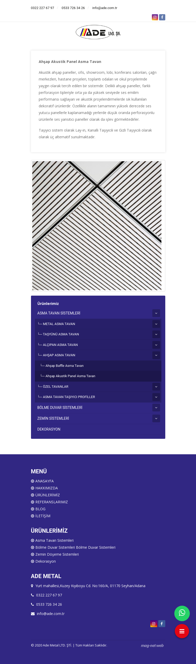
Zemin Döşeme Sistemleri (57, 554)
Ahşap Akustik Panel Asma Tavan (70, 376)
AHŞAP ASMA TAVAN (59, 355)
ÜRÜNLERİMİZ (47, 494)
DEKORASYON (48, 429)
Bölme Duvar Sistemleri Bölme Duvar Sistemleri (75, 547)
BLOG (40, 508)
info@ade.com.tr (104, 8)
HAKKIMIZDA (46, 487)
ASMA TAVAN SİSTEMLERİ (58, 313)
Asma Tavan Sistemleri (54, 540)
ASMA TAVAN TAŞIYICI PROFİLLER (69, 397)
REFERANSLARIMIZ (51, 501)
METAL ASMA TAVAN (59, 324)
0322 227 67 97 (42, 8)
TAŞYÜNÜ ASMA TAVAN (61, 334)
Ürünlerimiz (48, 303)
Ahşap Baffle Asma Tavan (64, 366)
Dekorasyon (45, 561)
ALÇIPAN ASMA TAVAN (60, 345)
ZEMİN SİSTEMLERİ (53, 418)
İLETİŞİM (42, 515)
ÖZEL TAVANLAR (55, 386)
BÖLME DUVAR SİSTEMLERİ (59, 408)
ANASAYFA (44, 481)
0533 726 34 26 (73, 8)
